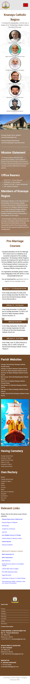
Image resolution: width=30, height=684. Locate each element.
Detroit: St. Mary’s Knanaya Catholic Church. (14, 370)
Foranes (3, 611)
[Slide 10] (19, 127)
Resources (4, 623)
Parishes (3, 614)
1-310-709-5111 (6, 639)
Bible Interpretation (7, 557)
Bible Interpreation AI (8, 554)
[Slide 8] (16, 127)
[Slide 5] (12, 127)
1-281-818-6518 (6, 654)
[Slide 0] (5, 127)
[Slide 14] (24, 127)
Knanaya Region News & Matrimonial (12, 519)
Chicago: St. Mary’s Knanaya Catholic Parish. (14, 368)
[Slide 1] (6, 127)
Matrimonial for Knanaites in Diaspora (12, 551)
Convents (3, 618)
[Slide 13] (23, 127)
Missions (3, 616)
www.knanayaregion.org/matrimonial (12, 143)
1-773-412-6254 (6, 664)
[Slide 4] (10, 127)
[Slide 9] (17, 127)
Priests (3, 609)
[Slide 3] (9, 127)
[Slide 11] (20, 127)
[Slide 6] (13, 127)
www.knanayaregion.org (8, 137)
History (3, 621)
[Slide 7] (15, 127)
